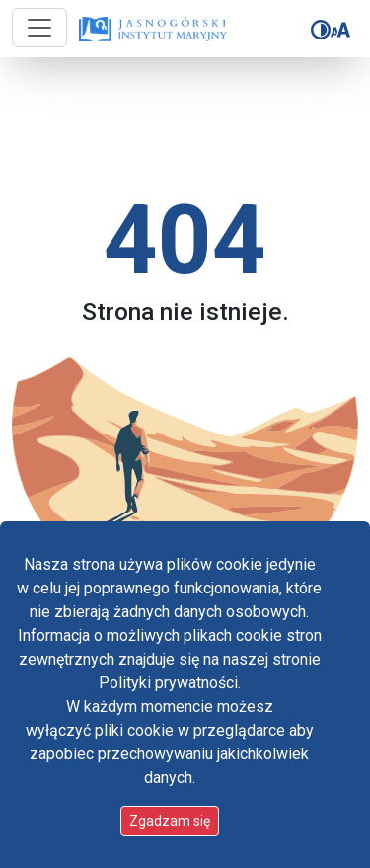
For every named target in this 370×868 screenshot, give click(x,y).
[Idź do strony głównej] (145, 29)
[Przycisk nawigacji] (39, 27)
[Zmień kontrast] (321, 29)
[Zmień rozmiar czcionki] (340, 29)
